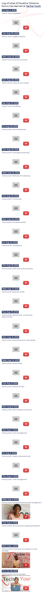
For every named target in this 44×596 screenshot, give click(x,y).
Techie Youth (33, 6)
